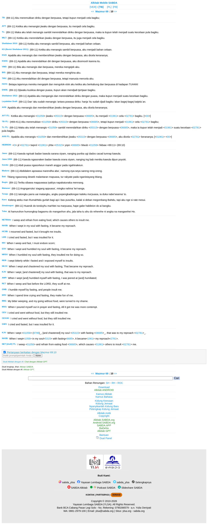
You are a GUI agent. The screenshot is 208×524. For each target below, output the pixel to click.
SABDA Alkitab (77, 487)
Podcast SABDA (102, 487)
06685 (89, 116)
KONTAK (90, 495)
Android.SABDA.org (104, 422)
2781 (113, 338)
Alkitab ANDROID (104, 390)
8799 (36, 333)
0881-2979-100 (77, 511)
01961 (113, 116)
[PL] (109, 7)
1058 (27, 338)
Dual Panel (104, 438)
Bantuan (104, 435)
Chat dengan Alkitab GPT (36, 362)
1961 (90, 338)
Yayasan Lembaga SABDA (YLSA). (92, 504)
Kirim (38, 355)
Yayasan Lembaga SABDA (94, 482)
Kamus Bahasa (104, 396)
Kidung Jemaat (104, 403)
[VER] (93, 7)
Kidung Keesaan (104, 400)
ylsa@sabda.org (104, 511)
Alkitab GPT (28, 369)
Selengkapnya (141, 482)
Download (104, 387)
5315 (48, 338)
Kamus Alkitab (104, 394)
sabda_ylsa (66, 482)
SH (107, 383)
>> (115, 11)
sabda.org (139, 511)
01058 (40, 116)
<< (92, 11)
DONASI (116, 495)
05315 (58, 116)
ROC (120, 383)
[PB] (115, 7)
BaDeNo (104, 428)
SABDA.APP (104, 425)
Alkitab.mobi (104, 413)
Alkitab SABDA (26, 367)
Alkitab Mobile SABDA (104, 2)
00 (147, 116)
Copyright (104, 415)
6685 (69, 338)
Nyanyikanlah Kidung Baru (104, 406)
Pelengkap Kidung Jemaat (104, 409)
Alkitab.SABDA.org (104, 419)
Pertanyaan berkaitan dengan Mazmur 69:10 (31, 352)
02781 (129, 116)
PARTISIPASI (102, 495)
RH (113, 383)
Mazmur (100, 11)
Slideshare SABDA (130, 487)
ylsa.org (127, 511)
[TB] (101, 7)
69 (107, 11)
